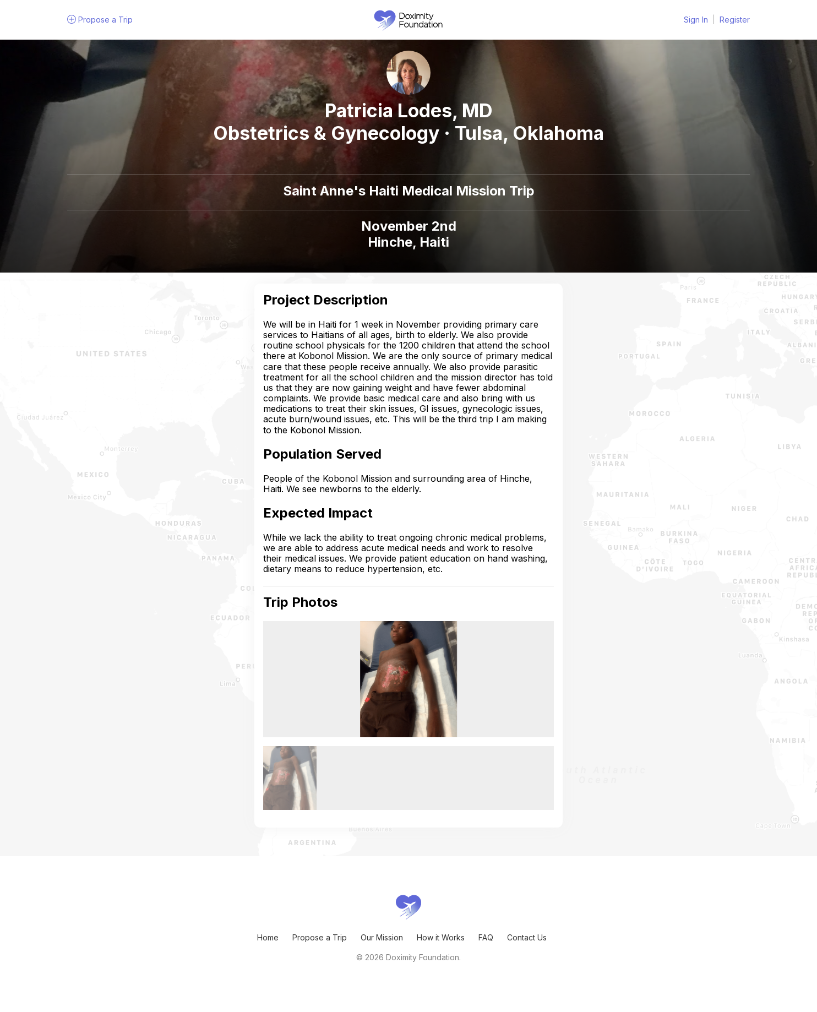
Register (735, 19)
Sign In (696, 19)
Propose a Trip (319, 937)
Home (268, 937)
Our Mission (382, 937)
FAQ (485, 937)
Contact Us (527, 937)
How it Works (441, 937)
